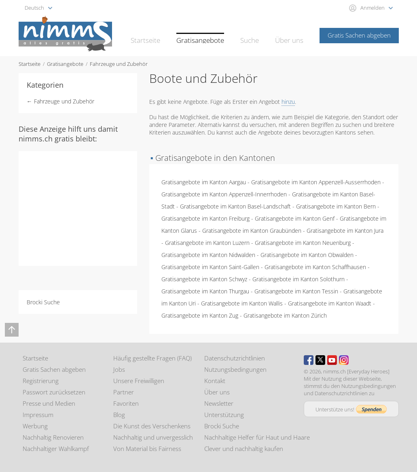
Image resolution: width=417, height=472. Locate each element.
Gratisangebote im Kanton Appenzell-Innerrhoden (224, 194)
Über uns (290, 35)
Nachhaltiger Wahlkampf (56, 449)
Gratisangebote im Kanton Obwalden (306, 255)
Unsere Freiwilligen (138, 381)
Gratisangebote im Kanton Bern (336, 206)
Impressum (38, 415)
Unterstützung (224, 415)
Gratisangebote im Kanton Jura (345, 230)
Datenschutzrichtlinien (234, 358)
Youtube (332, 360)
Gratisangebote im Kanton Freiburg (205, 218)
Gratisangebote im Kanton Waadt (329, 303)
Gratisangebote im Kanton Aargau (203, 182)
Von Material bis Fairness (147, 449)
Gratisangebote (208, 35)
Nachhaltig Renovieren (53, 437)
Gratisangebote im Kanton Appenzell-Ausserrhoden (316, 182)
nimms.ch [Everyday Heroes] (356, 371)
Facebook (308, 360)
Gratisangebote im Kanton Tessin (296, 291)
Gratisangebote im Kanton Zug (199, 315)
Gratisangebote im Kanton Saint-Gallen (210, 267)
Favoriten (126, 403)
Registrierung (41, 381)
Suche (253, 35)
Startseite (158, 35)
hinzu (288, 101)
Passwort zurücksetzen (54, 392)
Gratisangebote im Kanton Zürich (285, 315)
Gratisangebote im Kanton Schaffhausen (315, 267)
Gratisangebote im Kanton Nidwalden (208, 255)
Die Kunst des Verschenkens (152, 426)
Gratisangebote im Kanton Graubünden (251, 230)
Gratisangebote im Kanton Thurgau (205, 291)
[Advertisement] (91, 207)
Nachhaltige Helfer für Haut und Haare (257, 437)
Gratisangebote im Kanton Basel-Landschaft (235, 206)
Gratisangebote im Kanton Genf (294, 218)
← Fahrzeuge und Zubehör (60, 101)
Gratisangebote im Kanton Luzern (207, 243)
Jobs (119, 369)
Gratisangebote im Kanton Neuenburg (303, 243)
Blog (119, 415)
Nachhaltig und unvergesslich (153, 437)
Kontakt (214, 381)
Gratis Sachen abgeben (359, 35)
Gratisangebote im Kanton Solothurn (298, 279)
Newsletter (218, 403)
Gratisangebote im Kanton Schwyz (204, 279)
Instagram (344, 360)
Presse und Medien (49, 403)
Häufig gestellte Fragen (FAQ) (152, 358)
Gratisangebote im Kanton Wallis (242, 303)
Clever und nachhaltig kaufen (243, 449)
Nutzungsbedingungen (235, 369)
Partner (123, 392)
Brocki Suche (43, 302)
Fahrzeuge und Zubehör (119, 63)
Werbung (35, 426)
